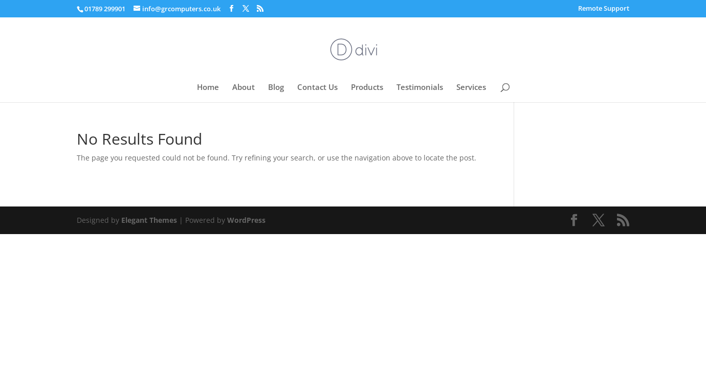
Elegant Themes (149, 220)
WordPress (246, 220)
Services (471, 87)
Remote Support (603, 9)
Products (367, 87)
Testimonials (419, 87)
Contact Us (317, 87)
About (243, 87)
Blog (276, 87)
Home (208, 87)
